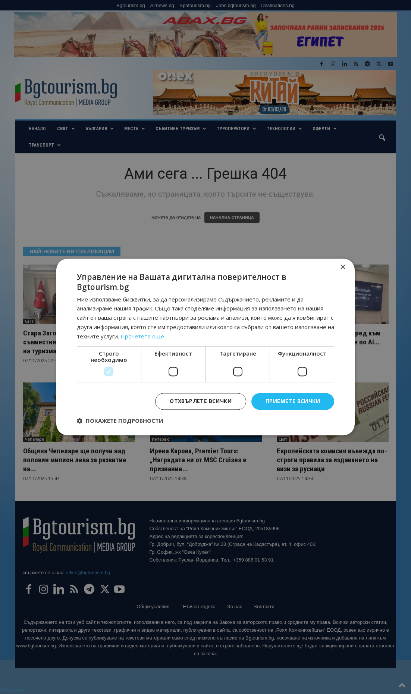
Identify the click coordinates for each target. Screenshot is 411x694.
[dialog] (205, 347)
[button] (120, 421)
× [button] (342, 267)
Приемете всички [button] (293, 401)
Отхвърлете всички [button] (201, 401)
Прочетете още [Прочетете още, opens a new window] (142, 336)
